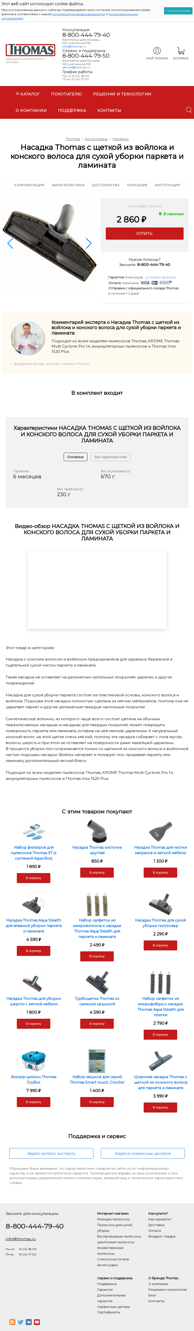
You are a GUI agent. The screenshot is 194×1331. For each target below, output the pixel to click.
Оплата (154, 1231)
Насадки (120, 139)
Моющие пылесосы (113, 1219)
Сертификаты (108, 1312)
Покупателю (66, 94)
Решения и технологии (122, 94)
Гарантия (105, 1289)
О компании (31, 110)
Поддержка (72, 110)
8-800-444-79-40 (86, 34)
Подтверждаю (178, 11)
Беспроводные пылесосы (119, 1236)
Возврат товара (161, 1236)
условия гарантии (161, 277)
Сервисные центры (113, 1307)
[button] (10, 243)
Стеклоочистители (113, 1259)
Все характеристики (111, 457)
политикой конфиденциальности (78, 14)
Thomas (72, 139)
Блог (152, 1295)
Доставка (156, 1225)
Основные (75, 457)
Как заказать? (159, 1219)
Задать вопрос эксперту (51, 1153)
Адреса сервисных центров (143, 1153)
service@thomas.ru (76, 67)
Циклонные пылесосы (115, 1242)
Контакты (109, 110)
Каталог (28, 94)
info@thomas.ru (74, 46)
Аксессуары (96, 139)
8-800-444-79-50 (86, 55)
